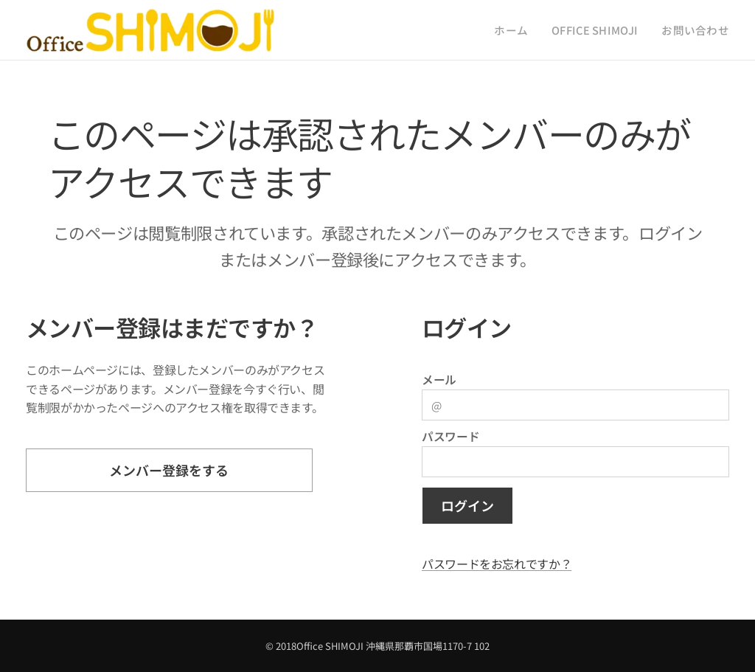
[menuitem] (535, 30)
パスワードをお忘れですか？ (496, 563)
